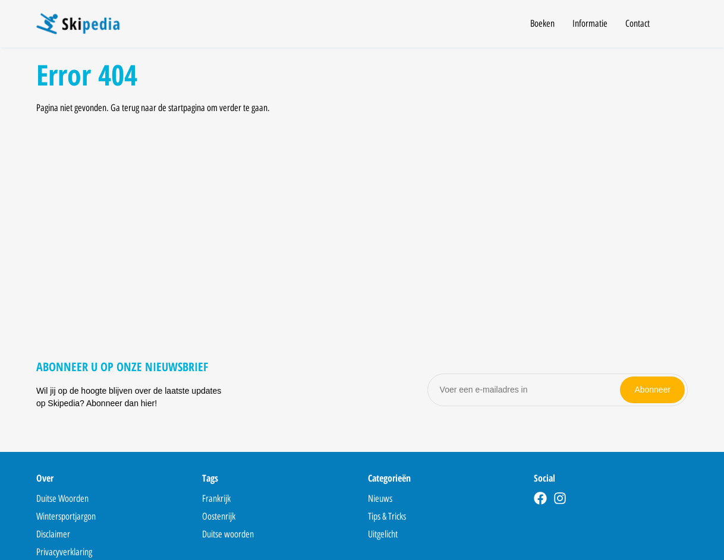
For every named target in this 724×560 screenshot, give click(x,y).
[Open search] (680, 25)
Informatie (589, 23)
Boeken (542, 23)
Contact (637, 23)
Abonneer (652, 389)
